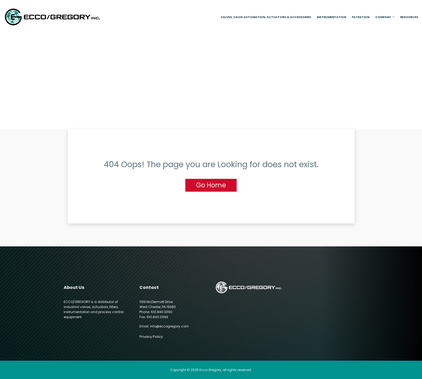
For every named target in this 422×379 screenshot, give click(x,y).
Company (383, 17)
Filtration (360, 17)
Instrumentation (331, 17)
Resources (409, 17)
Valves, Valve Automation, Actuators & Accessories (266, 17)
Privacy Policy (151, 336)
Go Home (211, 185)
